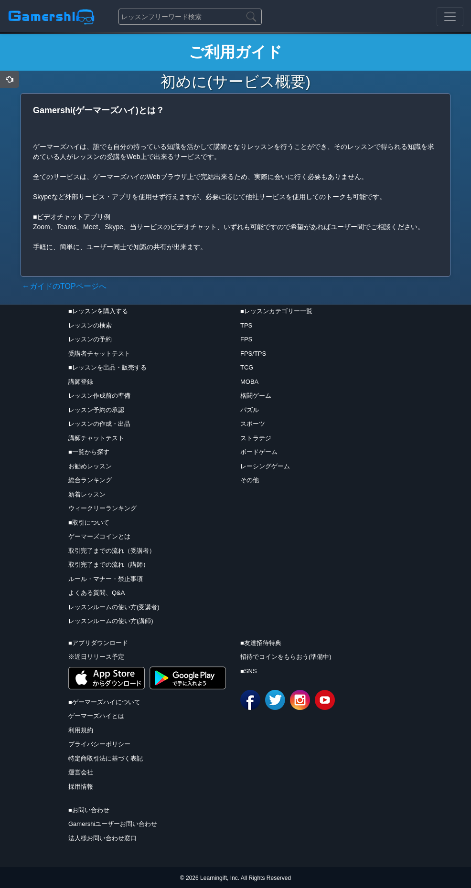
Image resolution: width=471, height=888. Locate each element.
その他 (249, 480)
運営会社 (80, 772)
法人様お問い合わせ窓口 (102, 838)
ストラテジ (255, 438)
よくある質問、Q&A (96, 592)
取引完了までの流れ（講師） (108, 564)
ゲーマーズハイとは (96, 715)
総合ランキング (90, 480)
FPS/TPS (253, 353)
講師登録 (80, 381)
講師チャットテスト (96, 438)
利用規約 (80, 730)
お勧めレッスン (90, 466)
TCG (246, 367)
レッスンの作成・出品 (99, 423)
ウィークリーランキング (102, 508)
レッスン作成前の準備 (99, 395)
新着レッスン (87, 494)
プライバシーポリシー (99, 744)
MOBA (249, 381)
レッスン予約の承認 (96, 409)
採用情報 (80, 786)
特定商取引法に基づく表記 (105, 758)
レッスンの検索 (90, 325)
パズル (249, 409)
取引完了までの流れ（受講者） (111, 550)
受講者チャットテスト (99, 353)
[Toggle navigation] (450, 16)
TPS (246, 325)
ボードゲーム (259, 451)
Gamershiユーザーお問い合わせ (112, 823)
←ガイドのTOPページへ (64, 286)
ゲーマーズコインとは (99, 536)
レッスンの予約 (90, 339)
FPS (246, 339)
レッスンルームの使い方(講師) (110, 620)
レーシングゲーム (265, 466)
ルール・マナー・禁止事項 (105, 578)
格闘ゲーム (255, 395)
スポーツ (252, 423)
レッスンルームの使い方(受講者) (114, 607)
